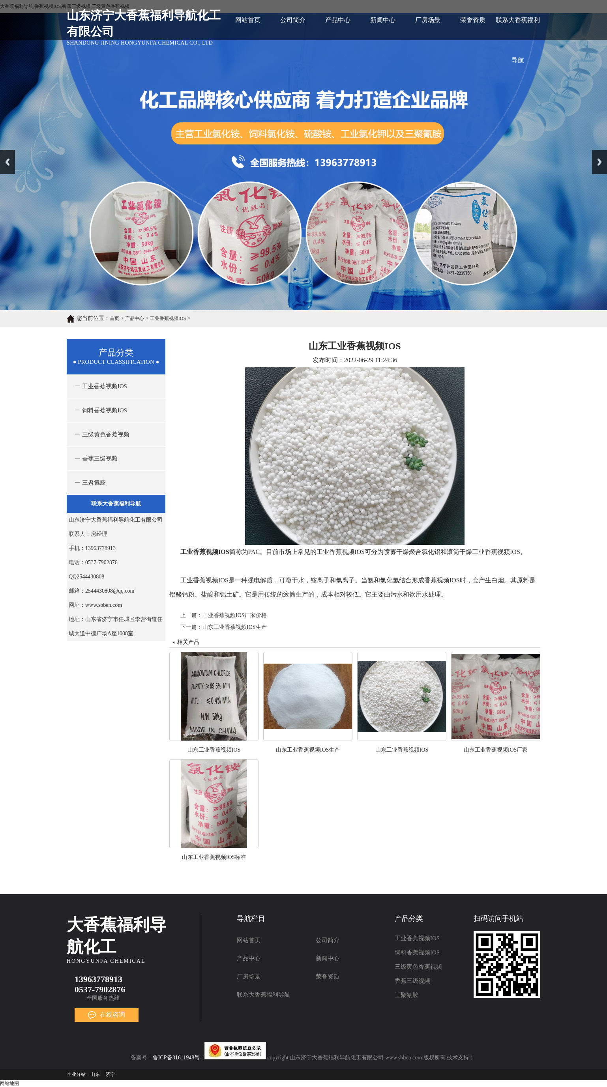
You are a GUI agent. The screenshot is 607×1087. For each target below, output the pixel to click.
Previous (7, 162)
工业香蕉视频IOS (168, 318)
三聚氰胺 (406, 995)
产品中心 (337, 20)
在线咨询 (106, 1014)
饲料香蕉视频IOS (417, 952)
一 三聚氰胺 (90, 482)
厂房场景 (427, 20)
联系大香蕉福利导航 (518, 28)
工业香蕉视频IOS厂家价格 (234, 615)
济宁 (110, 1074)
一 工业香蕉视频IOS (101, 386)
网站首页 (247, 20)
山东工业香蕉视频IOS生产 (234, 627)
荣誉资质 (472, 20)
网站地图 (9, 1083)
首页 (114, 318)
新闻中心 (382, 20)
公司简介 (292, 20)
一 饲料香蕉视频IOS (101, 410)
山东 (95, 1074)
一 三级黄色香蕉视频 (102, 434)
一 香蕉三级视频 (96, 458)
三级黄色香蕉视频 (418, 967)
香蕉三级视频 (412, 981)
